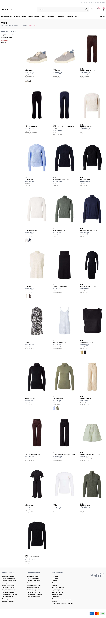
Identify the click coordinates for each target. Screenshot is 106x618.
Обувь (43, 16)
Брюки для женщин (8, 578)
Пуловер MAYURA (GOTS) (88, 229)
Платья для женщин (8, 592)
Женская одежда (6, 16)
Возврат (54, 585)
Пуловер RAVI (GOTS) (32, 556)
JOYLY (7, 9)
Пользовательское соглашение (62, 603)
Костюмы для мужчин (34, 585)
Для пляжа (60, 16)
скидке (3, 42)
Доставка (55, 578)
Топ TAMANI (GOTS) (86, 341)
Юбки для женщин (8, 601)
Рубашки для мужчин (34, 596)
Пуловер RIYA (29, 178)
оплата (97, 2)
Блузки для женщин (8, 576)
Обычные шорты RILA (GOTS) (90, 453)
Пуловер (28, 285)
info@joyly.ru (97, 575)
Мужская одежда (20, 16)
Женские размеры (58, 587)
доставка (90, 2)
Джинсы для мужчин (33, 580)
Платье (27, 341)
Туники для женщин (8, 599)
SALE (76, 16)
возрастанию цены (7, 35)
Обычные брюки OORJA (33, 453)
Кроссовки (29, 69)
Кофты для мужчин (33, 587)
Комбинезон (29, 505)
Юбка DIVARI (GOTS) (60, 285)
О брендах (55, 596)
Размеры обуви (57, 594)
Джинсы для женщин (9, 580)
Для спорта (50, 16)
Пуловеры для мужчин (34, 594)
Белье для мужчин (33, 576)
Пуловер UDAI (85, 505)
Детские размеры (57, 592)
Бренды (102, 16)
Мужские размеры (58, 590)
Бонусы (54, 583)
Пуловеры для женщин (9, 594)
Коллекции (69, 16)
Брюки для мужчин (33, 578)
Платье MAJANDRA (59, 341)
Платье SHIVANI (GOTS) (88, 285)
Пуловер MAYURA (59, 229)
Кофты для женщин (8, 583)
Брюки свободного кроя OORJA (64, 453)
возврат (102, 2)
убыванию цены (6, 37)
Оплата (54, 580)
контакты (84, 2)
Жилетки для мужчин (34, 583)
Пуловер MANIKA (86, 125)
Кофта (55, 505)
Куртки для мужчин (33, 590)
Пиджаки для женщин (9, 590)
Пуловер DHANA (31, 229)
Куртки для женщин (8, 585)
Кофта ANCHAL (30, 397)
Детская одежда (33, 16)
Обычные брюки (31, 125)
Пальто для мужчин (33, 592)
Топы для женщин (7, 596)
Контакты (55, 576)
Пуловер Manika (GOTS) (61, 178)
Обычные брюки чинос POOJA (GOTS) (63, 126)
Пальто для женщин (8, 587)
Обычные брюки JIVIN (88, 69)
